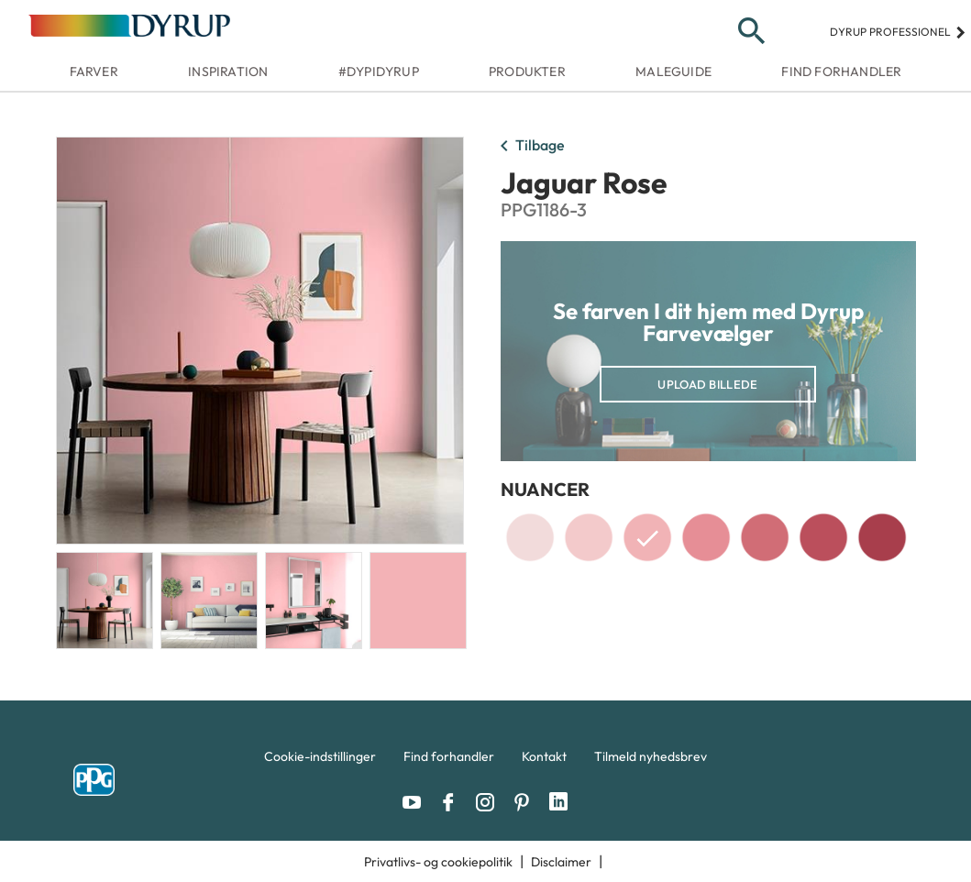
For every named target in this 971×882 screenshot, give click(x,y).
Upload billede (707, 384)
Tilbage (529, 147)
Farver (94, 71)
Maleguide (673, 71)
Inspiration (228, 71)
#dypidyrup (378, 71)
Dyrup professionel (898, 32)
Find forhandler (841, 71)
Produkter (527, 71)
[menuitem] (320, 761)
